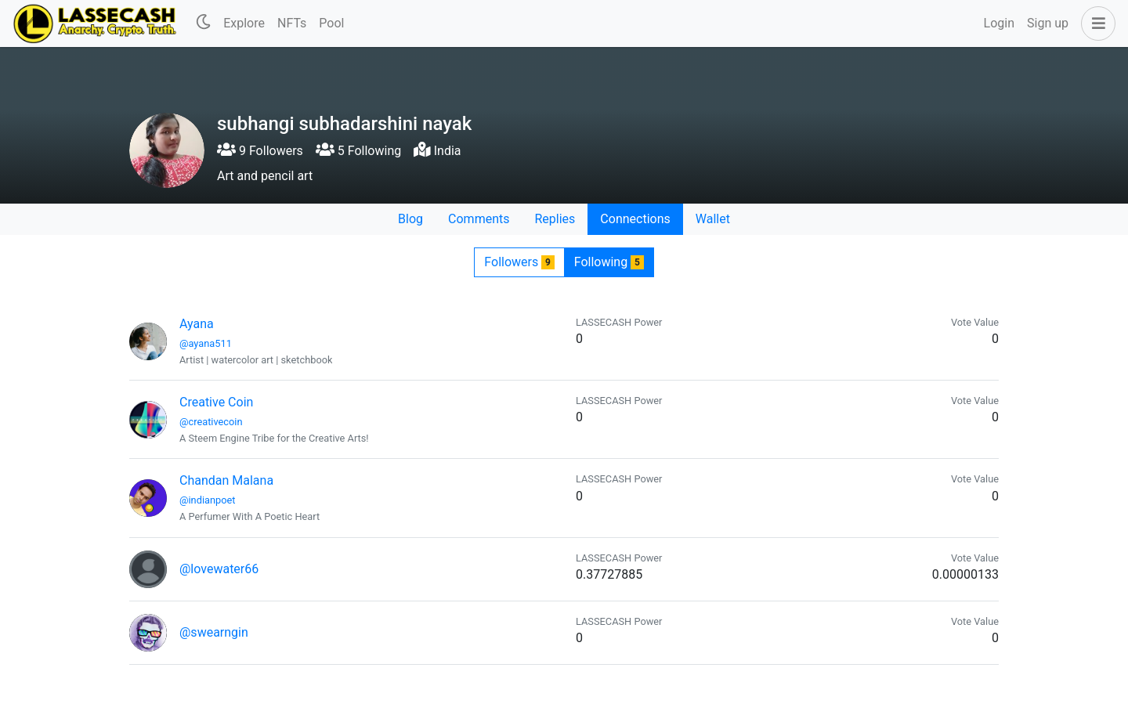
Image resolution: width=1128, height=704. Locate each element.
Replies (554, 218)
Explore (244, 23)
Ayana (196, 323)
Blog (410, 218)
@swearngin (213, 632)
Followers (519, 262)
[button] (1095, 23)
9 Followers (260, 150)
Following (609, 262)
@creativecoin (211, 422)
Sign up (1047, 23)
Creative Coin (216, 402)
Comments (478, 218)
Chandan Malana (226, 480)
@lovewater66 (218, 568)
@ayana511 (205, 343)
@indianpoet (207, 500)
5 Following (358, 150)
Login (999, 23)
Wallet (713, 218)
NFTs (291, 23)
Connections (635, 218)
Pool (331, 23)
